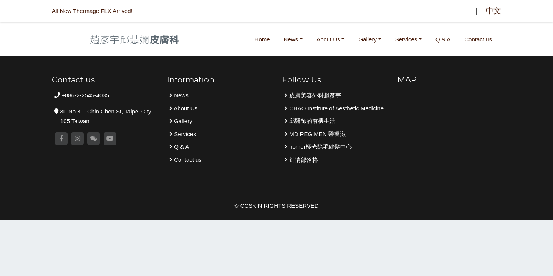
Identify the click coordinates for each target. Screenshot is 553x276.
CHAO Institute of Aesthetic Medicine (336, 108)
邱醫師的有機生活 (311, 121)
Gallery (367, 39)
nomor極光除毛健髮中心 (320, 146)
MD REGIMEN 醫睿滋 (317, 134)
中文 (493, 11)
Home (264, 38)
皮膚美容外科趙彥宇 (314, 95)
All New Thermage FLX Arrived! (92, 11)
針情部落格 (303, 159)
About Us (328, 39)
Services (406, 39)
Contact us (478, 39)
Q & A (442, 39)
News (291, 39)
